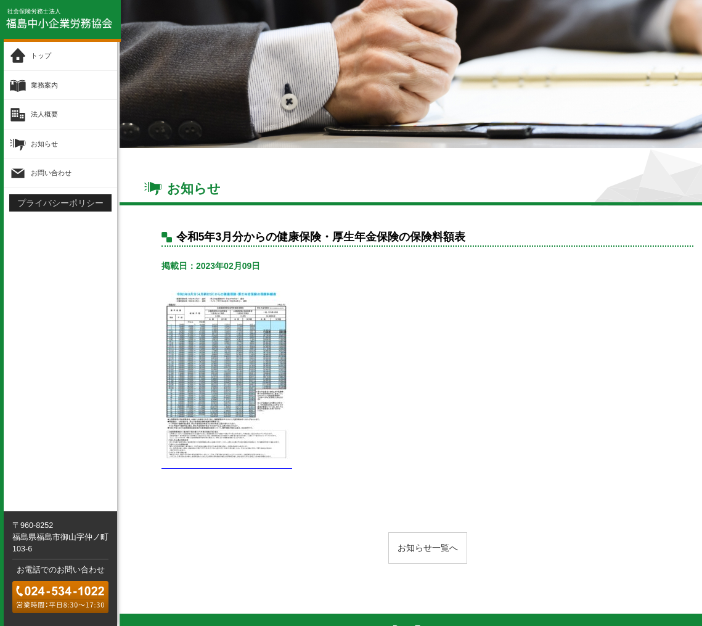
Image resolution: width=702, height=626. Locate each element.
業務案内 (44, 84)
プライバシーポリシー (60, 202)
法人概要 (44, 113)
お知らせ (44, 142)
